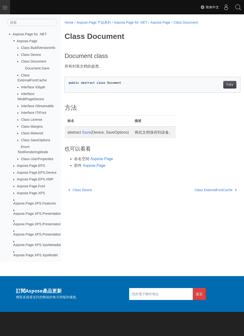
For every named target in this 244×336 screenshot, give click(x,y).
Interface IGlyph (33, 87)
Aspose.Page (27, 41)
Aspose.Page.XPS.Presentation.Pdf (40, 234)
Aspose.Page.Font (31, 186)
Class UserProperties (37, 159)
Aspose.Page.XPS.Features (34, 203)
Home (69, 22)
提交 (199, 294)
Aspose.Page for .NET (30, 34)
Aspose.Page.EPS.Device (36, 172)
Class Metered (32, 133)
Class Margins (32, 126)
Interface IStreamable (37, 106)
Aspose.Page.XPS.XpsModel (35, 255)
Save (86, 132)
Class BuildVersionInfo (38, 48)
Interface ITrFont (33, 113)
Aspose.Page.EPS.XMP (35, 179)
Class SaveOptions (35, 140)
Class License (31, 119)
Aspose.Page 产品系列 (94, 22)
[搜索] (32, 22)
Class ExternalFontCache (203, 190)
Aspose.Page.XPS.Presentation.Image (42, 224)
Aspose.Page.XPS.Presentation (37, 213)
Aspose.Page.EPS (31, 166)
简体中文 (209, 7)
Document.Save (37, 68)
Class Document (33, 61)
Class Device (31, 55)
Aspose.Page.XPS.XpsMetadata (38, 245)
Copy (217, 84)
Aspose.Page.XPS (31, 193)
